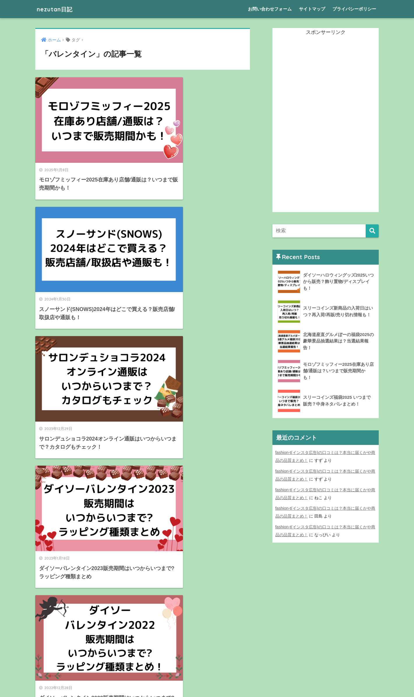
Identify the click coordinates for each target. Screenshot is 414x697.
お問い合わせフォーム (270, 8)
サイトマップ (312, 8)
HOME (207, 672)
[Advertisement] (316, 124)
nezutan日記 (58, 9)
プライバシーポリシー (354, 8)
